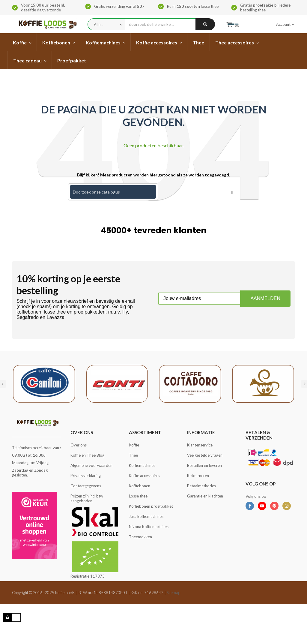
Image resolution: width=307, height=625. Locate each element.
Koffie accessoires (144, 475)
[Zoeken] (113, 192)
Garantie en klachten (205, 496)
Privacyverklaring (85, 475)
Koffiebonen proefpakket (151, 506)
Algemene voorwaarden (91, 465)
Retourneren (198, 475)
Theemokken (140, 536)
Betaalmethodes (201, 485)
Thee (133, 455)
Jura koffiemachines (146, 516)
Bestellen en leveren (204, 465)
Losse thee (138, 496)
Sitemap (173, 592)
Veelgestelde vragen (204, 455)
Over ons (78, 445)
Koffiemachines (142, 465)
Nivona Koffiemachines (148, 526)
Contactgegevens (85, 485)
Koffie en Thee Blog (87, 455)
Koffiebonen (139, 485)
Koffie (134, 445)
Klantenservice (200, 445)
